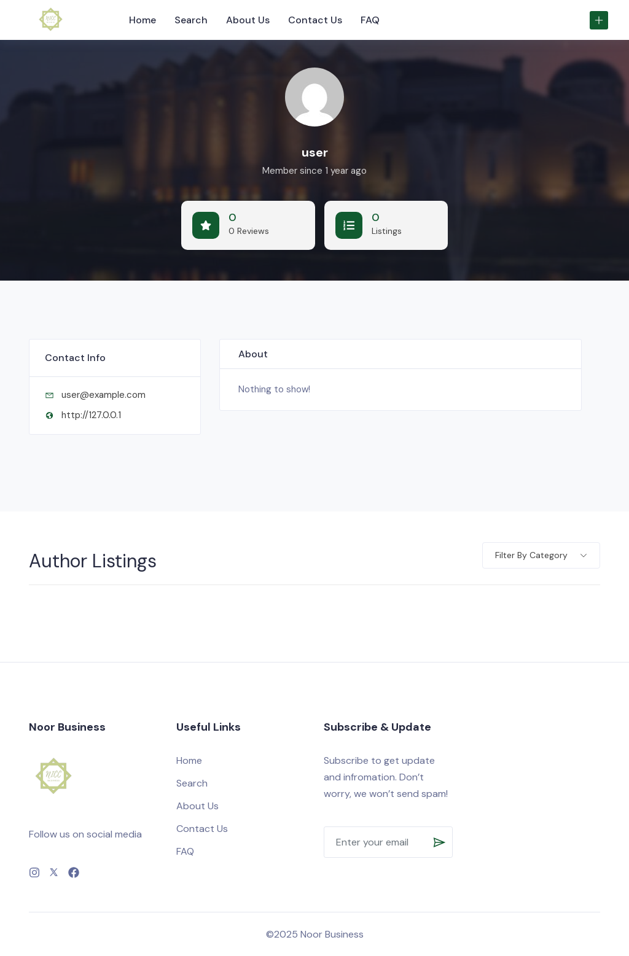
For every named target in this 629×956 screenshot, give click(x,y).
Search (191, 20)
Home (142, 20)
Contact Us (315, 20)
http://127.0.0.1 (91, 415)
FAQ (370, 20)
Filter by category (531, 555)
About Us (248, 20)
